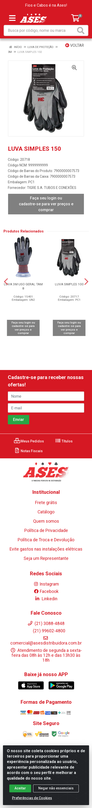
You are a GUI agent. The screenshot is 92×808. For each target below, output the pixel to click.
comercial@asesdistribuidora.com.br (46, 641)
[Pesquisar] (82, 30)
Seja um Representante (46, 558)
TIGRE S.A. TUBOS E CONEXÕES (51, 188)
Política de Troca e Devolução (46, 539)
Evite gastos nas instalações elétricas (46, 549)
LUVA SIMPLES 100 (69, 284)
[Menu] (12, 18)
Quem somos (46, 521)
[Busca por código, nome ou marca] (40, 30)
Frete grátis (46, 502)
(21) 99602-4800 (46, 630)
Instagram (46, 584)
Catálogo (46, 511)
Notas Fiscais (28, 451)
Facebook (46, 591)
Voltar (74, 45)
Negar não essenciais (56, 788)
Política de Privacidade (46, 530)
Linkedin (46, 598)
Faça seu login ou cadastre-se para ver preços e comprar (46, 204)
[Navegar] (5, 281)
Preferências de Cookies (32, 798)
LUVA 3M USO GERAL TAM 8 (23, 286)
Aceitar (20, 788)
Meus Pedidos (29, 441)
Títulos (64, 441)
